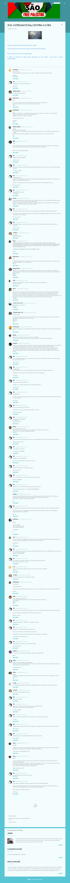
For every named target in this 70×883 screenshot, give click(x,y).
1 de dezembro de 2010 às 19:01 (26, 268)
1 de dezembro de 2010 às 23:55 (24, 343)
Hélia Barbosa (16, 582)
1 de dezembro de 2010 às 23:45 (23, 335)
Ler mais (60, 845)
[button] (62, 25)
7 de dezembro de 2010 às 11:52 (21, 724)
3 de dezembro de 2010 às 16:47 (21, 558)
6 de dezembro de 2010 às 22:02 (24, 690)
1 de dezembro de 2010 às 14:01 (21, 222)
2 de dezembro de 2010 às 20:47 (21, 506)
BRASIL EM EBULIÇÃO (13, 862)
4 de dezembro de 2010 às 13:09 (21, 608)
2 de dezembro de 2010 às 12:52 (21, 437)
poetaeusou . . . (16, 519)
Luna (14, 566)
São (14, 81)
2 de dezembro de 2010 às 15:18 (21, 465)
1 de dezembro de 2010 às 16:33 (25, 256)
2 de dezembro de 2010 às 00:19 (21, 380)
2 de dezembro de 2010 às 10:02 (23, 426)
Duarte (14, 660)
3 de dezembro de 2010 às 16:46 (21, 549)
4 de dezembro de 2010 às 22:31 (24, 651)
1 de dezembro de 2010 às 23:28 (26, 326)
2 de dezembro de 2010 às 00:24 (21, 405)
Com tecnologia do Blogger (35, 879)
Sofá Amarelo (16, 326)
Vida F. (14, 288)
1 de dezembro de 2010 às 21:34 (22, 288)
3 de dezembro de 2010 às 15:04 (26, 519)
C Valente (15, 232)
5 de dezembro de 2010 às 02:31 (22, 672)
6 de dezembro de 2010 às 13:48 (23, 683)
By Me (14, 241)
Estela (14, 672)
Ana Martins (15, 69)
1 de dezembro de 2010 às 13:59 (21, 209)
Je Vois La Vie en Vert (18, 303)
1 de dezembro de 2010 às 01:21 (21, 81)
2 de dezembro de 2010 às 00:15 (21, 356)
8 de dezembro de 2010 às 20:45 (21, 781)
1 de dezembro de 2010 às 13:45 (21, 175)
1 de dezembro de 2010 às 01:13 (25, 69)
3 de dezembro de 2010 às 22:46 (22, 566)
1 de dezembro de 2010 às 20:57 (22, 280)
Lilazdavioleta (16, 110)
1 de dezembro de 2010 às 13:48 (21, 190)
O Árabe (14, 683)
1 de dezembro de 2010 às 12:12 (27, 126)
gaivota (14, 426)
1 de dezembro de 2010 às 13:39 (21, 165)
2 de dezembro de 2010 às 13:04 (21, 456)
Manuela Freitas (16, 268)
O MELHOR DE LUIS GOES (14, 849)
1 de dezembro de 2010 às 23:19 (29, 312)
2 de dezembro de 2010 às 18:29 (21, 484)
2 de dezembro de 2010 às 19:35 (23, 494)
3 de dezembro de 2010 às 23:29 (24, 575)
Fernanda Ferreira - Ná (18, 312)
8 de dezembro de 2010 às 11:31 (22, 756)
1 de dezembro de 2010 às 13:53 (23, 198)
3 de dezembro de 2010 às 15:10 (22, 537)
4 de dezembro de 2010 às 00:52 (26, 582)
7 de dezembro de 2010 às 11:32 (21, 697)
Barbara (14, 335)
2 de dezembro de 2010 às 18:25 (21, 475)
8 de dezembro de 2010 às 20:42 (21, 773)
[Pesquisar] (64, 4)
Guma (14, 743)
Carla (14, 280)
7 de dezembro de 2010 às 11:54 (21, 733)
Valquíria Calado (16, 91)
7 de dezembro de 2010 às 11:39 (21, 714)
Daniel (14, 596)
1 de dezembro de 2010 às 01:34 (27, 91)
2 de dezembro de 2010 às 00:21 (21, 392)
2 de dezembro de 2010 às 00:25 (21, 417)
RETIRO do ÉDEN (16, 126)
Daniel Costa (15, 98)
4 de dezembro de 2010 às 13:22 (21, 641)
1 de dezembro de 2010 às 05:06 (25, 98)
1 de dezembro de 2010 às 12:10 (25, 110)
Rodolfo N (15, 651)
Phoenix (14, 198)
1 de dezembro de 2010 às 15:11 (22, 241)
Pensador (15, 343)
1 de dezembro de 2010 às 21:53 (29, 303)
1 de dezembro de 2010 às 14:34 (24, 232)
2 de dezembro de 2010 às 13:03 (21, 446)
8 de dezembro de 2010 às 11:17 (22, 743)
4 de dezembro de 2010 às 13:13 (21, 627)
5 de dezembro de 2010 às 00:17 (22, 660)
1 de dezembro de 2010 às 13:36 (21, 155)
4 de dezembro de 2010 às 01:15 (22, 596)
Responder (15, 78)
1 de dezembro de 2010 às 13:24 (21, 141)
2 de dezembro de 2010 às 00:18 (21, 367)
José (14, 537)
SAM (14, 141)
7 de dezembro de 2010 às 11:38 (21, 704)
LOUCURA (9, 833)
